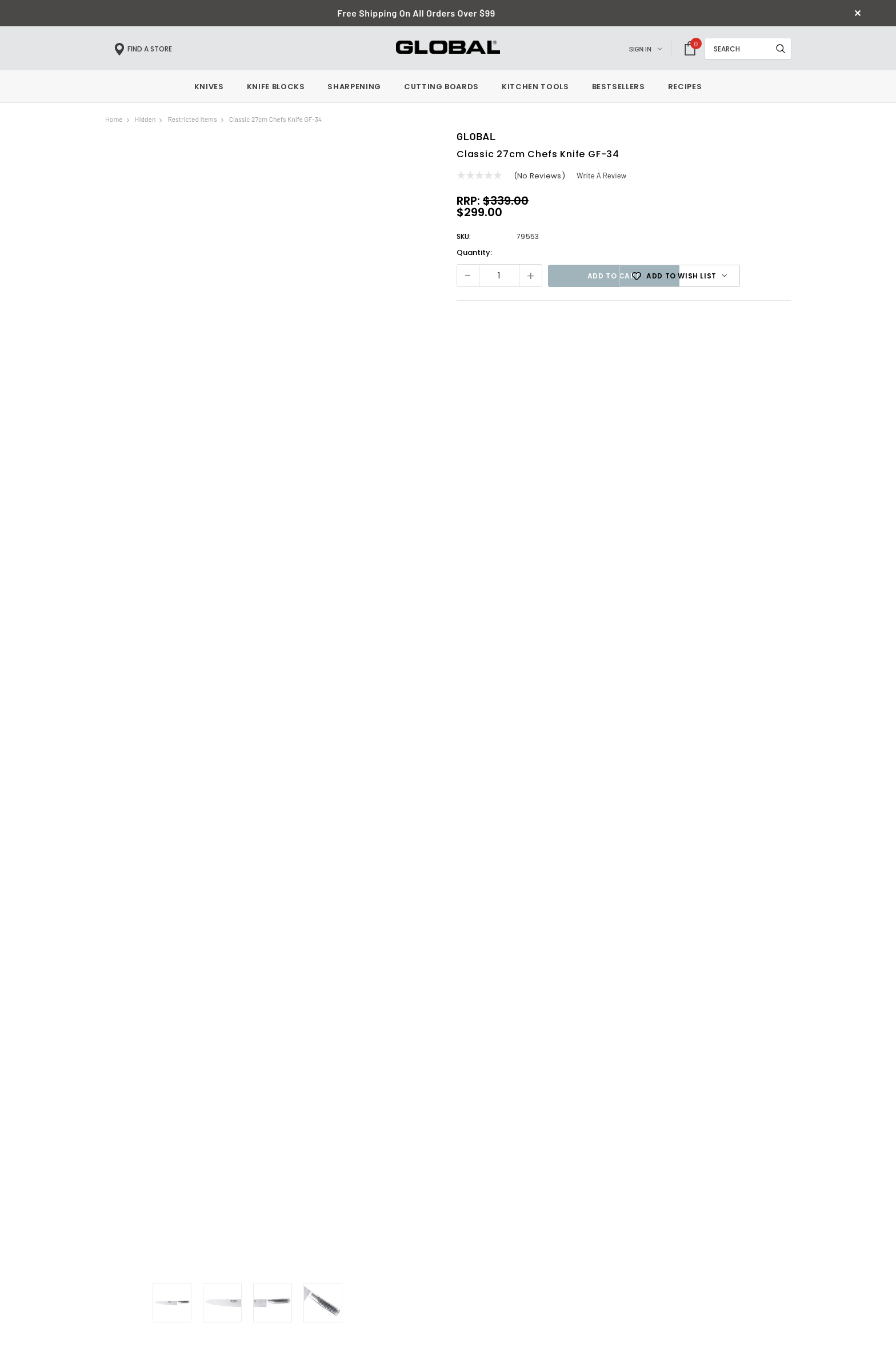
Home (114, 121)
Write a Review (602, 177)
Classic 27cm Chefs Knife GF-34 (275, 121)
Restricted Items (192, 121)
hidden (145, 121)
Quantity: (474, 254)
